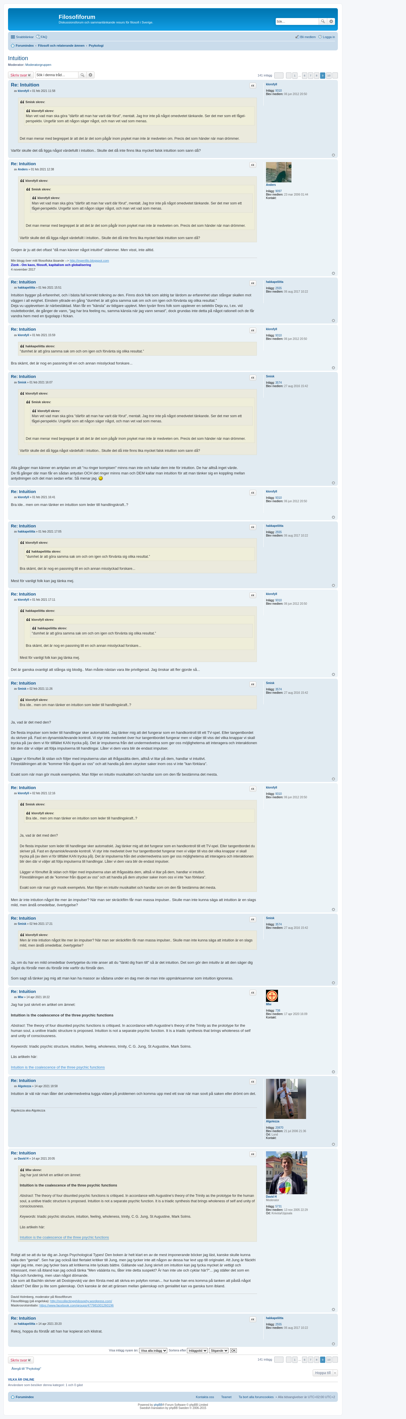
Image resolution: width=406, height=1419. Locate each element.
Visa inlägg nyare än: (138, 1350)
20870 (279, 1127)
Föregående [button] (288, 75)
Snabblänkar (25, 37)
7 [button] (311, 75)
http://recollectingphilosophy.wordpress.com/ (81, 1301)
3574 (278, 382)
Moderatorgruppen (38, 64)
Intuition (18, 58)
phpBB (158, 1404)
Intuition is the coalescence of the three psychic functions (58, 1067)
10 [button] (328, 75)
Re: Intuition (25, 85)
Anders (271, 184)
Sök (323, 21)
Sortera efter (188, 1350)
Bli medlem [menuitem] (308, 37)
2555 (278, 288)
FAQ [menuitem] (44, 37)
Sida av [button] (278, 75)
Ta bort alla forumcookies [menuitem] (256, 1397)
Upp (333, 155)
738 (277, 1010)
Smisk (270, 376)
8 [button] (317, 75)
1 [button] (295, 75)
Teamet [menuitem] (226, 1397)
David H (271, 1196)
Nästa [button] (335, 75)
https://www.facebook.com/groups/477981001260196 (77, 1305)
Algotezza (272, 1121)
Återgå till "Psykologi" (26, 1368)
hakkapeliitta (274, 281)
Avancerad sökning (331, 21)
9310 (278, 90)
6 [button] (305, 75)
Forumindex (25, 1397)
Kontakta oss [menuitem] (205, 1397)
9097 (278, 191)
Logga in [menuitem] (329, 37)
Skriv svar (19, 75)
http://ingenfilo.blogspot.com (89, 260)
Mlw (268, 1004)
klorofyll (271, 84)
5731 (278, 1206)
